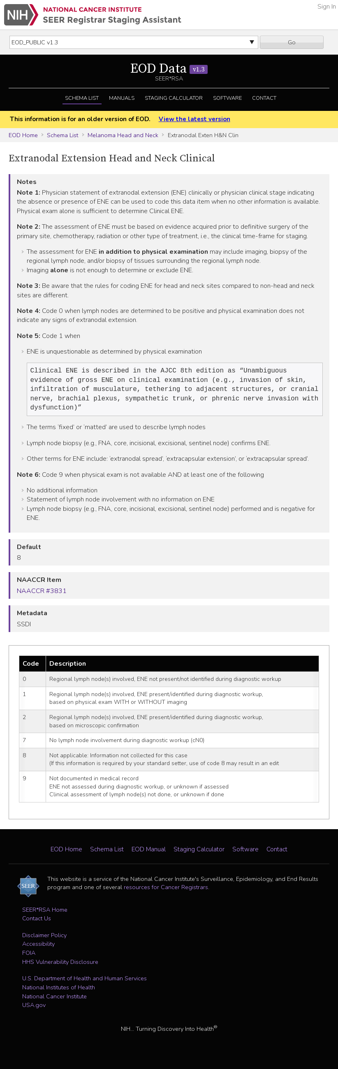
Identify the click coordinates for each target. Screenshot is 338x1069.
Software (227, 98)
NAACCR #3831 (42, 595)
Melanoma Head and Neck (123, 135)
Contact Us (36, 922)
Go (292, 42)
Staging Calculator (174, 98)
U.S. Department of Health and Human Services (84, 982)
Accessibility (38, 948)
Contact (264, 98)
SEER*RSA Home (44, 914)
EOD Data (169, 69)
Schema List (82, 98)
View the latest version (194, 119)
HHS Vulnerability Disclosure (60, 966)
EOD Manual (149, 853)
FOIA (28, 957)
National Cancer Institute (54, 1000)
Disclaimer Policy (44, 939)
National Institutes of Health (58, 991)
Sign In (326, 6)
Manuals (121, 98)
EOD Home (23, 135)
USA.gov (34, 1009)
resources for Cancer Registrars (166, 891)
